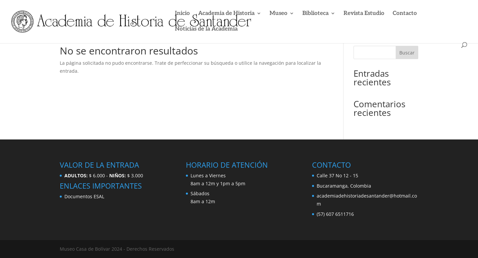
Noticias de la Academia (206, 29)
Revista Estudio (364, 14)
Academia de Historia (226, 14)
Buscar (407, 52)
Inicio (182, 14)
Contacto (405, 14)
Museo (278, 14)
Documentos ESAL (84, 196)
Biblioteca (315, 14)
